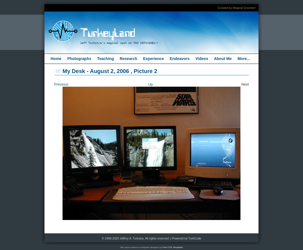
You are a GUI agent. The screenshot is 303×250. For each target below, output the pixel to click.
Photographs (79, 58)
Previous (61, 84)
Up (150, 84)
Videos (201, 58)
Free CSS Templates (173, 247)
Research (128, 58)
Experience (153, 58)
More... (243, 58)
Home (56, 58)
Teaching (105, 58)
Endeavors (180, 58)
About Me (223, 58)
